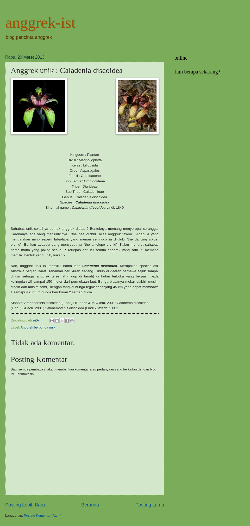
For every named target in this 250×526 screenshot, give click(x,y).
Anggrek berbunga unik (38, 327)
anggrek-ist (40, 22)
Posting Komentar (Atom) (43, 515)
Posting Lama (149, 505)
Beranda (90, 505)
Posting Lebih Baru (25, 505)
